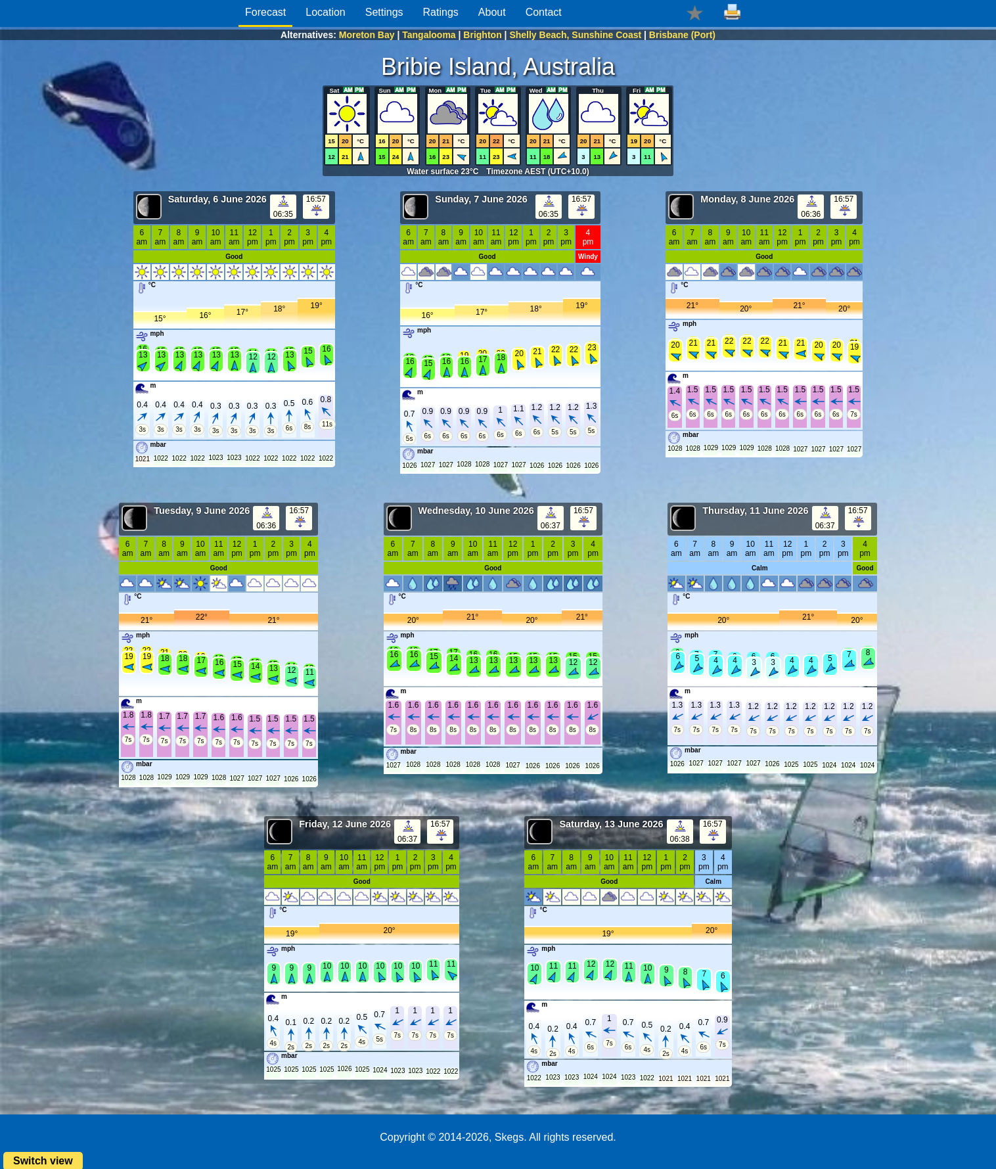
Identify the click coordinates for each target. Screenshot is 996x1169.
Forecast (265, 12)
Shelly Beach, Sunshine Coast (575, 35)
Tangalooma (428, 35)
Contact (544, 12)
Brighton (482, 35)
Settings (384, 12)
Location (326, 12)
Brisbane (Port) (682, 35)
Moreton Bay (367, 35)
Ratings (441, 12)
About (492, 12)
